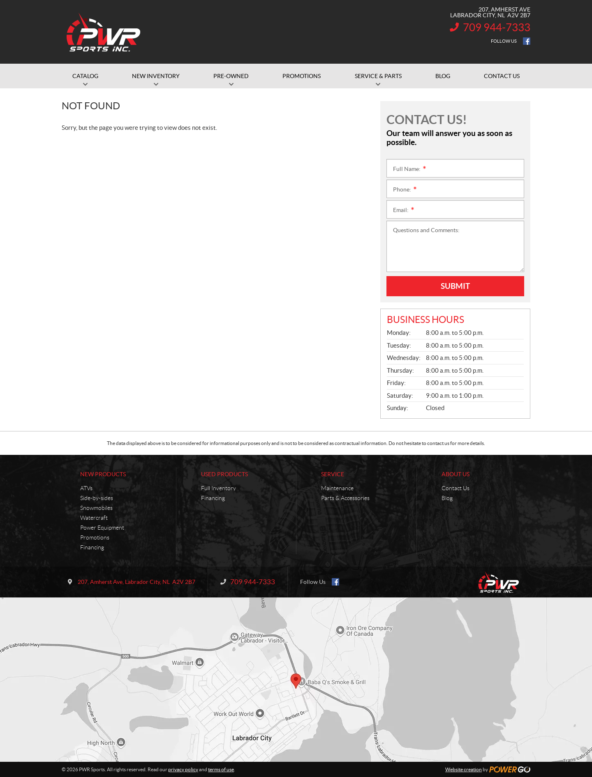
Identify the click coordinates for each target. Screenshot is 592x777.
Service (332, 474)
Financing (92, 547)
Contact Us (455, 488)
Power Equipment (102, 527)
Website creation (463, 769)
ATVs (86, 488)
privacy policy (183, 769)
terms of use (221, 769)
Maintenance (337, 488)
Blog (447, 498)
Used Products (224, 474)
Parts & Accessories (345, 498)
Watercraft (94, 517)
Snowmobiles (96, 508)
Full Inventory (218, 488)
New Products (103, 474)
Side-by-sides (96, 498)
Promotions (94, 537)
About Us (455, 474)
